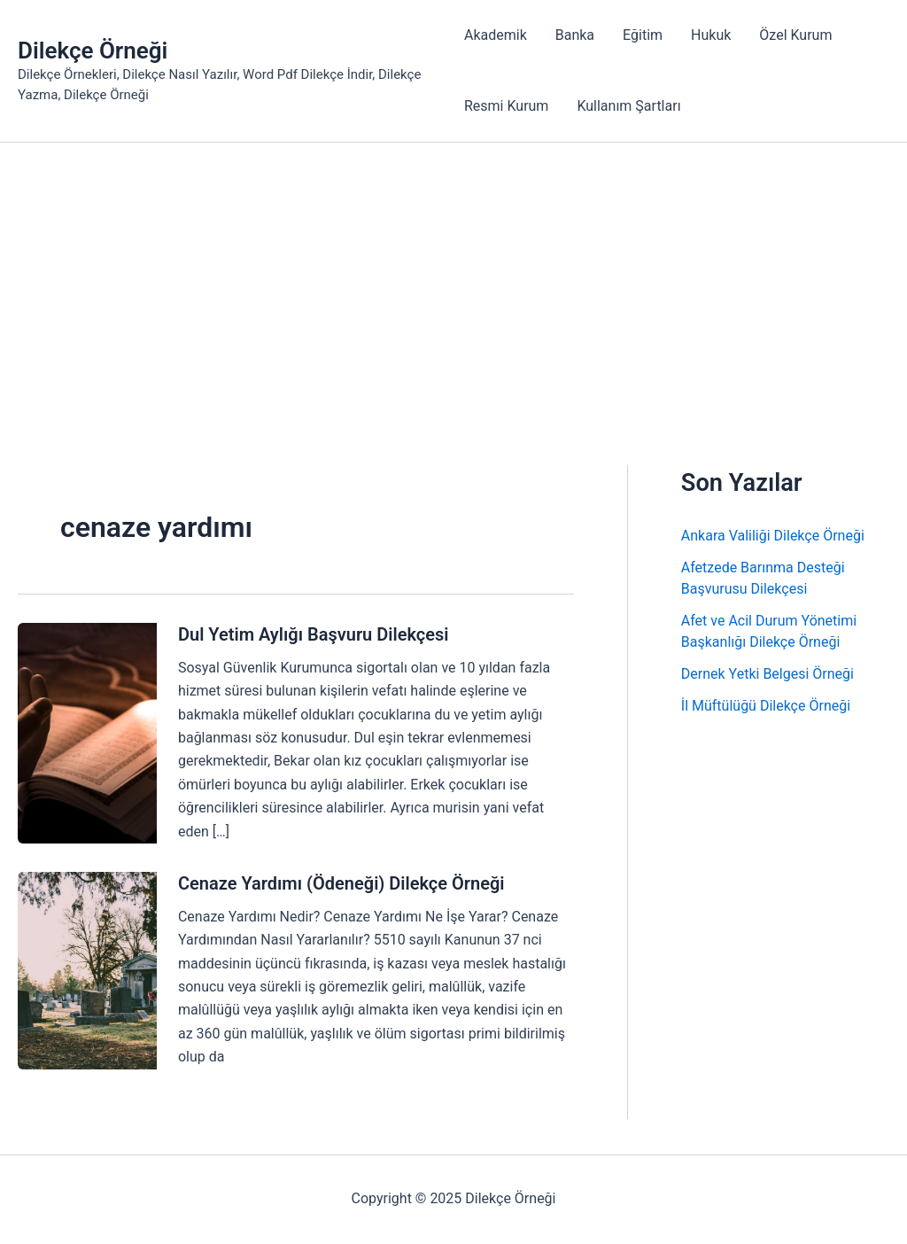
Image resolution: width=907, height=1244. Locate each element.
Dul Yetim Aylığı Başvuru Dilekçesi (313, 634)
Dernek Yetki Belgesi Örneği (767, 673)
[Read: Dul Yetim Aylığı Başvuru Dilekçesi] (87, 732)
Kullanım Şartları (628, 105)
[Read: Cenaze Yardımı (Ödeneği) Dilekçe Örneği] (87, 969)
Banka (574, 35)
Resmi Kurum (506, 105)
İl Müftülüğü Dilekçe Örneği (765, 705)
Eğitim (643, 35)
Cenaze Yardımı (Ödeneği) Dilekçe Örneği (341, 883)
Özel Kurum (795, 35)
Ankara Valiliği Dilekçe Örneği (772, 535)
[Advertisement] (453, 276)
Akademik (495, 35)
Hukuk (711, 35)
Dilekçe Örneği (92, 50)
